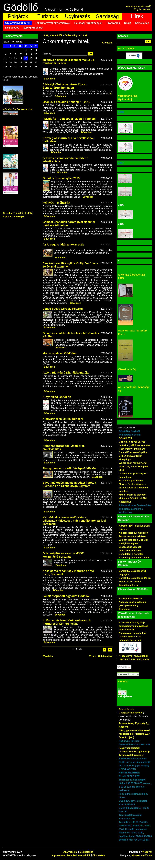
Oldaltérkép (99, 855)
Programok (113, 23)
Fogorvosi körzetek (129, 748)
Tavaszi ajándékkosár (130, 598)
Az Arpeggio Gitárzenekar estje (63, 244)
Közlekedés (142, 23)
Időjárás (123, 681)
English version (142, 9)
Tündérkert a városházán (132, 536)
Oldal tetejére (105, 656)
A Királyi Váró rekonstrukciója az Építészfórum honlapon (65, 86)
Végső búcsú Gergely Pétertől (63, 308)
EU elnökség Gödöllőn (131, 480)
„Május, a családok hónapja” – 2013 (66, 101)
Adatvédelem (70, 852)
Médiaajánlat (86, 852)
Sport (127, 23)
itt (111, 93)
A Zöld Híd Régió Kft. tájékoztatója (66, 372)
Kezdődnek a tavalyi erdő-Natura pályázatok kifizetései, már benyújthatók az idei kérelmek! (74, 520)
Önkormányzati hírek (17, 23)
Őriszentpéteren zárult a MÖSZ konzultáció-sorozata (63, 555)
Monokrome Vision (142, 855)
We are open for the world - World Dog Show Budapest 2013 (133, 466)
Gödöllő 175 (125, 438)
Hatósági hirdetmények (88, 23)
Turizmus (47, 16)
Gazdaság (107, 16)
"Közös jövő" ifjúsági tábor (133, 656)
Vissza (92, 656)
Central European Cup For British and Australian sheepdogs (133, 456)
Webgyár (147, 852)
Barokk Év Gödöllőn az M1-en (135, 578)
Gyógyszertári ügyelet (130, 712)
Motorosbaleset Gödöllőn (60, 353)
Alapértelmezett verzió (138, 6)
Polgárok (18, 16)
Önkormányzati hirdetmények (52, 23)
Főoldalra (48, 656)
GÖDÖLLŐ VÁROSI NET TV (17, 109)
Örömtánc (124, 609)
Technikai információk (78, 855)
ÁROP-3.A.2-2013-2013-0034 (134, 659)
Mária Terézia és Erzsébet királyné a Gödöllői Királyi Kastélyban (133, 498)
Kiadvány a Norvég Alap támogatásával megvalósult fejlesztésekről (133, 626)
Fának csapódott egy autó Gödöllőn (67, 596)
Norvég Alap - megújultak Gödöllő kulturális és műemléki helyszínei (132, 636)
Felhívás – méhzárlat (56, 202)
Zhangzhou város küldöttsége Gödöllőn (69, 468)
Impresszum (58, 855)
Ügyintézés (77, 16)
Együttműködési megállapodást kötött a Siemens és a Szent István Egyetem (69, 484)
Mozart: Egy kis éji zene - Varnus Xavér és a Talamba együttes (133, 487)
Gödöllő (20, 7)
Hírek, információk (52, 35)
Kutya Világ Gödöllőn (57, 397)
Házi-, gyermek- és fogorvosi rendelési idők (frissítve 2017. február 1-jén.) (134, 734)
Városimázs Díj (127, 369)
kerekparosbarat (33, 27)
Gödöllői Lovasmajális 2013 (61, 178)
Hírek (137, 16)
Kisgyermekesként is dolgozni (63, 418)
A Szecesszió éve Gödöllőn (133, 533)
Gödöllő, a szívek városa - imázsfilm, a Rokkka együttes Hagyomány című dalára (134, 445)
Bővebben (49, 79)
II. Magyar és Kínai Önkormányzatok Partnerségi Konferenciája (67, 622)
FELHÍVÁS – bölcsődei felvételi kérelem (69, 118)
